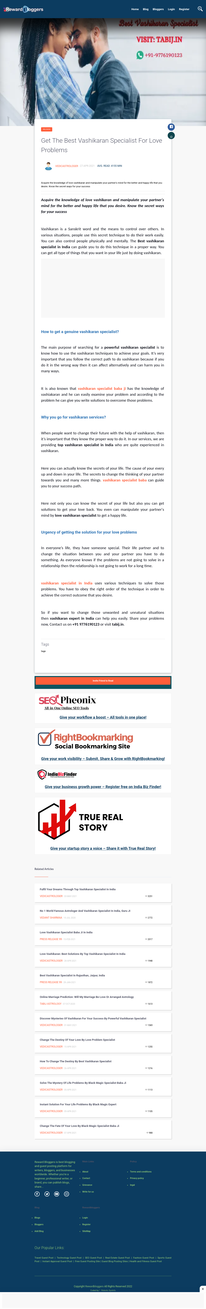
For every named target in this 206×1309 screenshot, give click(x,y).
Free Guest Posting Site (87, 1261)
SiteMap (86, 1231)
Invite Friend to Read (103, 680)
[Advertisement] (103, 288)
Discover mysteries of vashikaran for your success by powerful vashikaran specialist (93, 1018)
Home (135, 9)
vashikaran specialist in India (68, 583)
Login (171, 9)
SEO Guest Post (93, 1257)
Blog (145, 9)
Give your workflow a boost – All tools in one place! (103, 717)
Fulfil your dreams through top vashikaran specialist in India (78, 889)
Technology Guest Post (69, 1257)
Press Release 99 (51, 939)
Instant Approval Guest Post (57, 1261)
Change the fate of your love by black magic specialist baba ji (79, 1125)
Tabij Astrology (50, 1003)
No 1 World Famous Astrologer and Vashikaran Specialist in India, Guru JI (85, 910)
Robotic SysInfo (107, 1290)
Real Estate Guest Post (117, 1257)
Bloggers (158, 9)
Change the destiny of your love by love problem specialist (77, 1039)
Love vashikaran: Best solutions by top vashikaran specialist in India (82, 953)
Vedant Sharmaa (51, 917)
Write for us (88, 1191)
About (85, 1171)
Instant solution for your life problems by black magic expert (78, 1104)
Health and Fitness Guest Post (146, 1261)
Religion (46, 129)
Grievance (87, 1185)
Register (184, 9)
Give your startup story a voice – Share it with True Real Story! (103, 848)
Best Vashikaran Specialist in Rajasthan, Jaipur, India (72, 975)
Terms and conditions (140, 1171)
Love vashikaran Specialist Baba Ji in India (66, 932)
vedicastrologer (67, 165)
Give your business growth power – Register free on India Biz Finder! (103, 787)
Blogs (37, 1217)
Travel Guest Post (44, 1257)
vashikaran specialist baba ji (102, 388)
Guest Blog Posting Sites (115, 1261)
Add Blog (39, 1231)
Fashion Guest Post (143, 1257)
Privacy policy (137, 1178)
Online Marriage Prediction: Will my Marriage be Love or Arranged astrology (87, 997)
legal (132, 1185)
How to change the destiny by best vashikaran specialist (75, 1061)
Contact (86, 1178)
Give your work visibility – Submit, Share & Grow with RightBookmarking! (103, 758)
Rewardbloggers (94, 1286)
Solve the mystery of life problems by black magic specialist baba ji (83, 1082)
